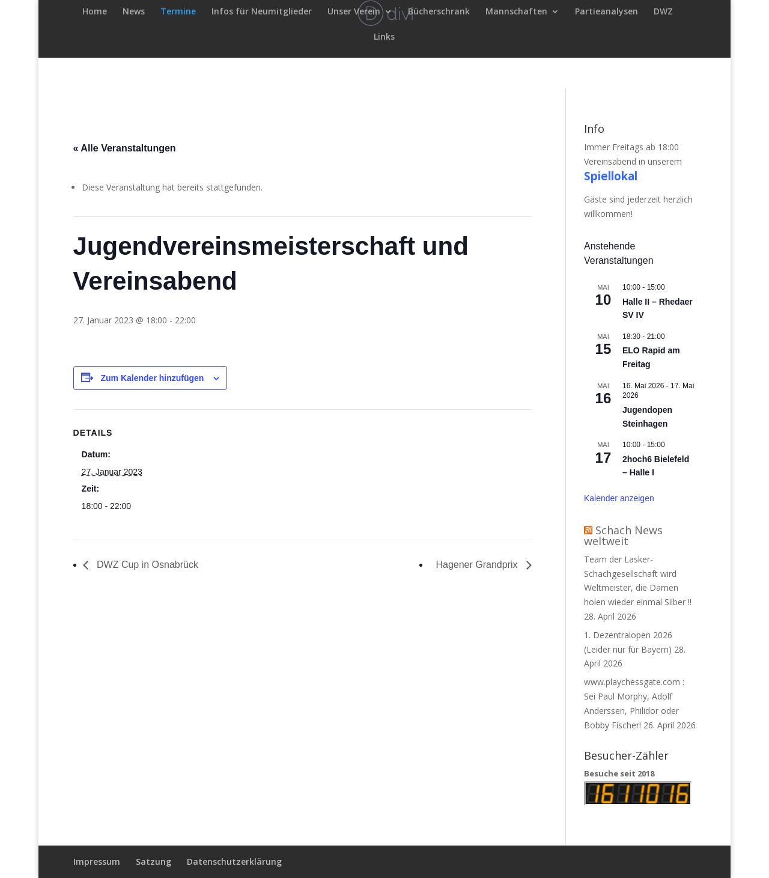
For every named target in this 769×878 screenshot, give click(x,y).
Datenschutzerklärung (234, 861)
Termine (178, 12)
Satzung (153, 861)
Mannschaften (516, 12)
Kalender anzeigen (619, 498)
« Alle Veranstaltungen (124, 148)
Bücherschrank (439, 12)
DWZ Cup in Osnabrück (146, 564)
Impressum (96, 861)
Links (384, 37)
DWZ (663, 12)
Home (94, 12)
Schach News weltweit (623, 535)
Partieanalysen (606, 12)
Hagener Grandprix (478, 564)
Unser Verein (353, 12)
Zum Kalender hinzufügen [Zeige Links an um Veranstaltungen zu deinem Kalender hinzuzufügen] (152, 378)
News (134, 12)
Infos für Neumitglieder (261, 12)
